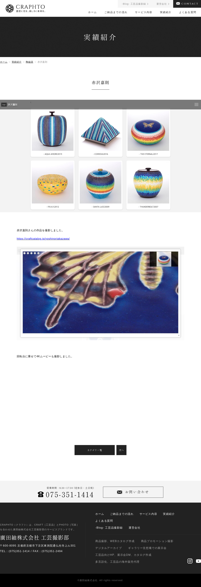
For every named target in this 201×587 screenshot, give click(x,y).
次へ (121, 450)
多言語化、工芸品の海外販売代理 (117, 561)
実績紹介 (166, 12)
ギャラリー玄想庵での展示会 (147, 548)
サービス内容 (143, 12)
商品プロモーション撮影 (157, 541)
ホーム (92, 12)
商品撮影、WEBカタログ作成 (115, 541)
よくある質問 (187, 12)
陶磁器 (29, 62)
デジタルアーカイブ (108, 548)
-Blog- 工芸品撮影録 (109, 527)
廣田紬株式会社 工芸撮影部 (34, 537)
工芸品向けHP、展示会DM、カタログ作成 (123, 555)
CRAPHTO (25, 7)
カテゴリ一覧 (94, 450)
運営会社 (134, 527)
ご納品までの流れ (115, 12)
